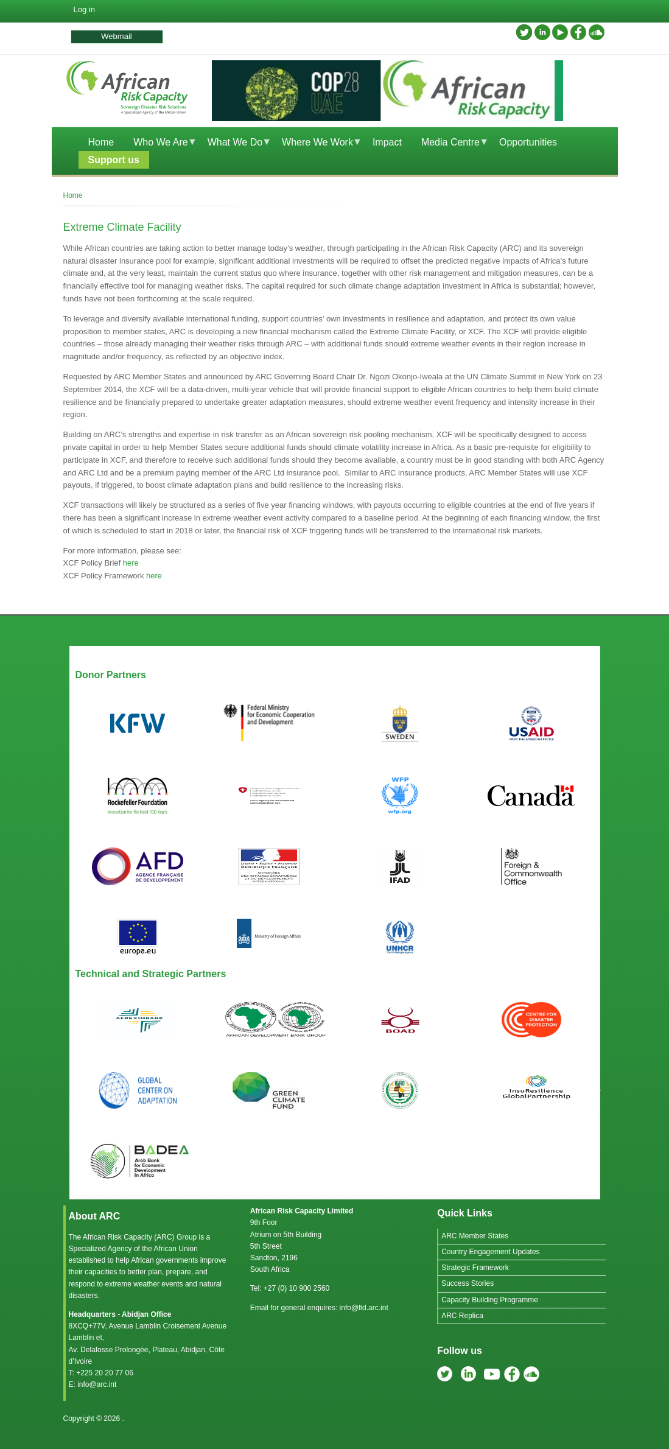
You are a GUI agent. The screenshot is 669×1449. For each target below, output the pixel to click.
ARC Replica (462, 1315)
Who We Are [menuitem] (160, 144)
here (131, 562)
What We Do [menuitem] (235, 144)
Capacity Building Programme (489, 1300)
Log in (84, 9)
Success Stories (467, 1283)
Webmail (116, 36)
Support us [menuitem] (113, 160)
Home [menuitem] (101, 142)
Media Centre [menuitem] (450, 144)
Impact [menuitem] (387, 142)
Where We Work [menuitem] (317, 144)
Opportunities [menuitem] (528, 142)
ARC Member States (474, 1236)
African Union (176, 1248)
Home (73, 195)
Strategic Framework (475, 1267)
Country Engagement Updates (490, 1251)
